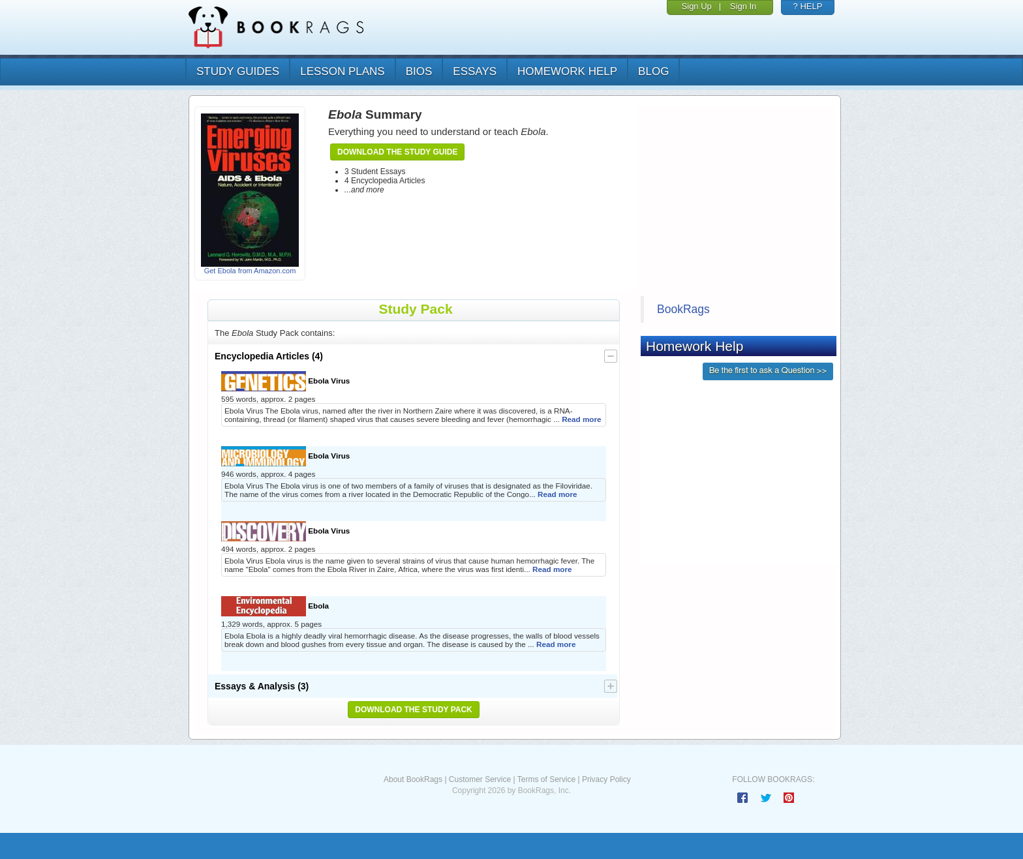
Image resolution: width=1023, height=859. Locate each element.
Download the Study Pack (413, 709)
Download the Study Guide (397, 152)
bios (419, 71)
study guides (237, 71)
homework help (567, 71)
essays (474, 71)
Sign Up (697, 6)
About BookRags (413, 779)
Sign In (743, 6)
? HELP (808, 6)
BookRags (683, 309)
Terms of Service (546, 779)
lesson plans (342, 71)
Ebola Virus (285, 381)
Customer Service (480, 779)
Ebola (275, 606)
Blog (653, 71)
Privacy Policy (606, 779)
